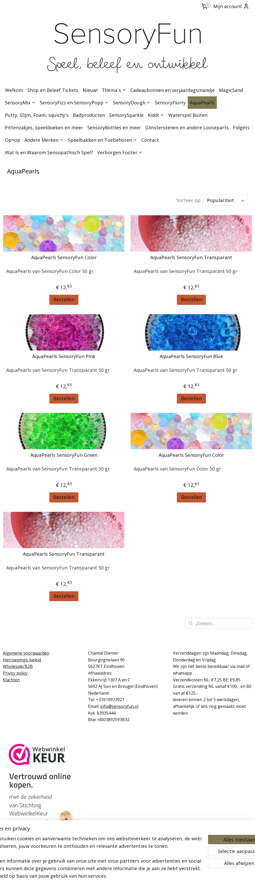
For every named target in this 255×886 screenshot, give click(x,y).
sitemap (107, 876)
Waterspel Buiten (187, 115)
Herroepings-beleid (22, 660)
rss (119, 876)
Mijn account (231, 6)
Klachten (11, 680)
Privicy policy (15, 673)
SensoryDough (132, 102)
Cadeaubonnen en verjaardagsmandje (172, 90)
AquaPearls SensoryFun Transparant (191, 257)
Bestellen (63, 299)
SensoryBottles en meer (114, 127)
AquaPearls (202, 102)
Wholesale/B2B (18, 666)
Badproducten (89, 115)
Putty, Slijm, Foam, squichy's (37, 115)
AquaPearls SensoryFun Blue (191, 356)
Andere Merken (44, 140)
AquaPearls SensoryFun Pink (63, 356)
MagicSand (231, 90)
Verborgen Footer (120, 152)
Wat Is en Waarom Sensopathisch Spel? (49, 152)
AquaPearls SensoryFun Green (63, 455)
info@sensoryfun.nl (119, 706)
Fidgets (241, 127)
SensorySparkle (126, 115)
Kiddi (156, 115)
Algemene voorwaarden (26, 653)
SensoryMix (20, 102)
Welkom (14, 90)
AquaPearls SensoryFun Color (64, 257)
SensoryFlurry (170, 102)
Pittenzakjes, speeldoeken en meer (44, 127)
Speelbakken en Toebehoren (102, 140)
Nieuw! (90, 90)
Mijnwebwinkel (183, 876)
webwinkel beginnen (138, 876)
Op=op (12, 140)
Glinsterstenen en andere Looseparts (187, 127)
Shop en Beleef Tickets (52, 90)
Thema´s (114, 90)
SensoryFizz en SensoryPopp (74, 102)
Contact (150, 140)
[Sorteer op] (225, 200)
